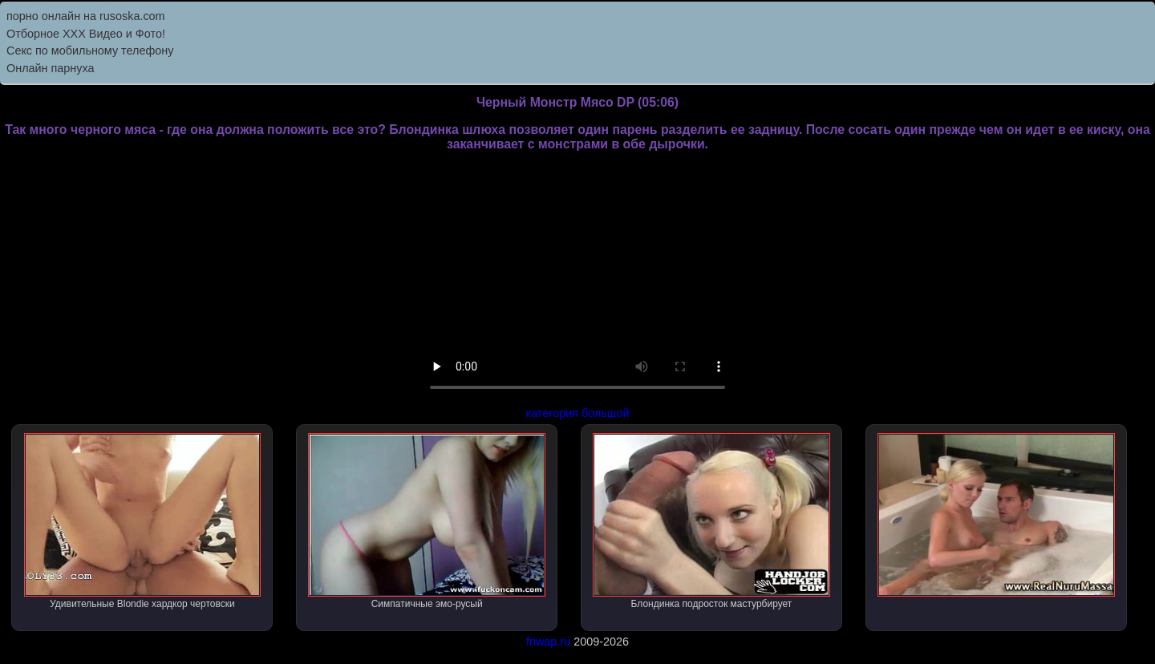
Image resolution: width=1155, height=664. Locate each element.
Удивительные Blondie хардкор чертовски (142, 521)
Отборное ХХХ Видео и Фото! (85, 33)
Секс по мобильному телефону (89, 50)
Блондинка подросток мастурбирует (711, 521)
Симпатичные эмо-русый (426, 521)
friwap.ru (548, 641)
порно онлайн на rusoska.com (85, 16)
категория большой (578, 413)
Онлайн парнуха (50, 68)
